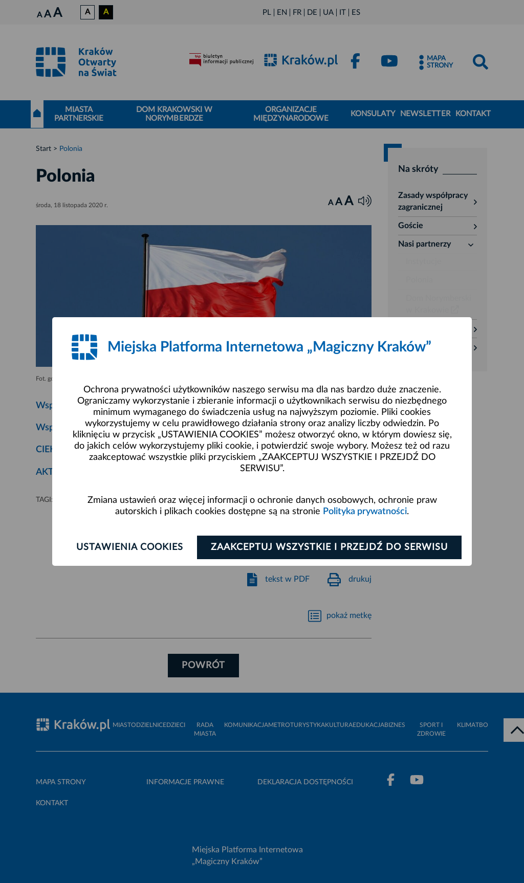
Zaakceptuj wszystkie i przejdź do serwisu (329, 547)
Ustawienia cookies (129, 547)
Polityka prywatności (365, 511)
